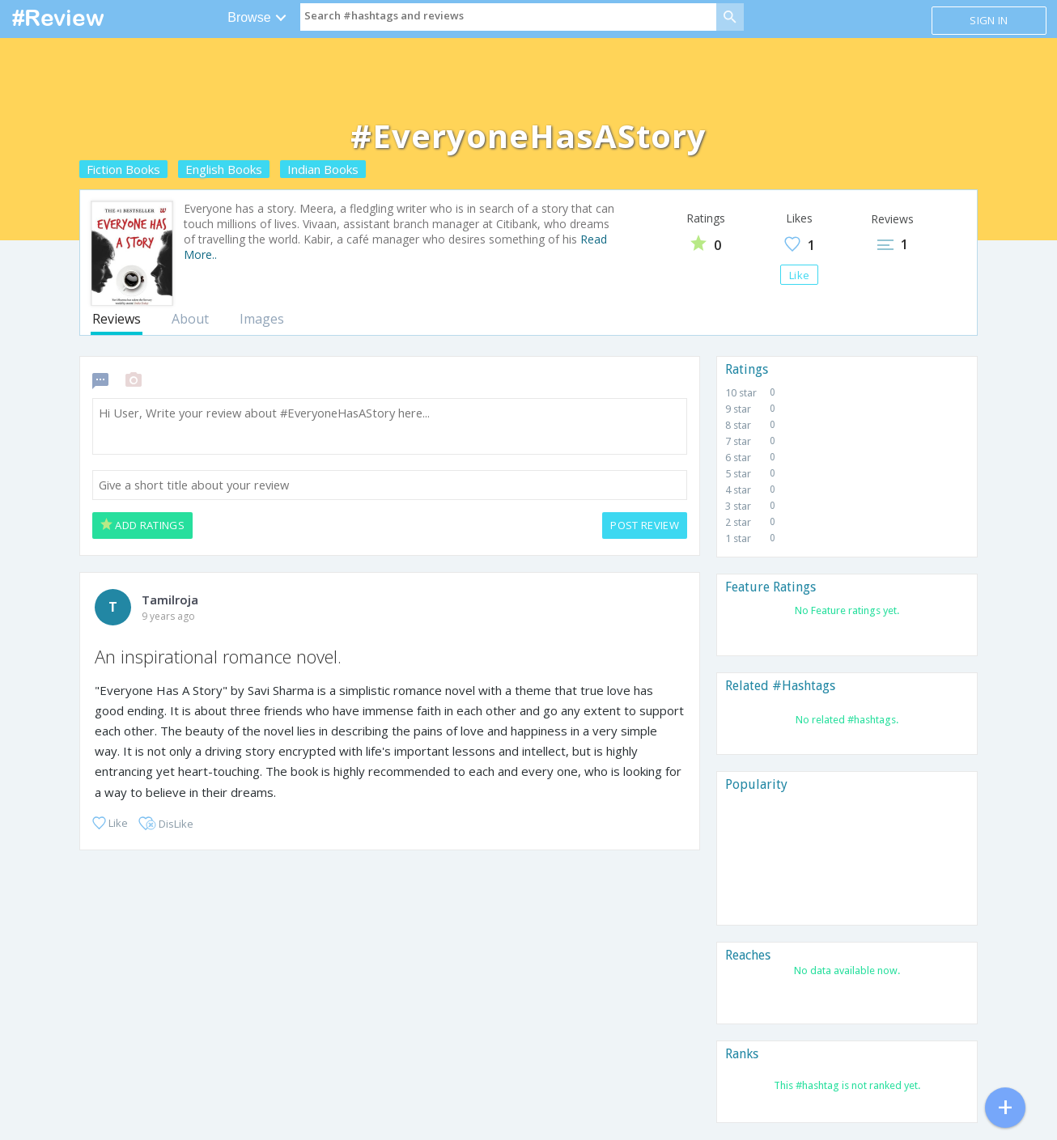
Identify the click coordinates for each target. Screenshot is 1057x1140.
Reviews (116, 319)
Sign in (989, 20)
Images (262, 319)
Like (799, 275)
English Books (223, 169)
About (190, 319)
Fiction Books (123, 169)
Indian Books (323, 169)
